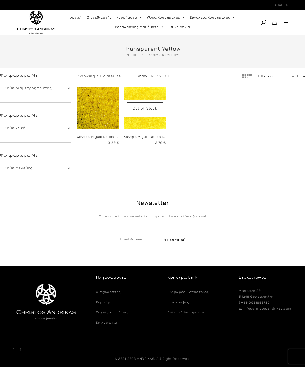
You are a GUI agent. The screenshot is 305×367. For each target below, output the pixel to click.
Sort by (296, 76)
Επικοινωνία (179, 27)
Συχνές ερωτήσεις (112, 312)
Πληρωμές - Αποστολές (188, 292)
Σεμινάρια (105, 302)
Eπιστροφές (178, 302)
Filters (265, 76)
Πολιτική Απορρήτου (185, 312)
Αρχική (76, 17)
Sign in (281, 5)
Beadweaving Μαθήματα (139, 27)
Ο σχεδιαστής (99, 17)
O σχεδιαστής (108, 292)
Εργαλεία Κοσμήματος (212, 17)
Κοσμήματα (129, 17)
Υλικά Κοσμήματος (166, 17)
